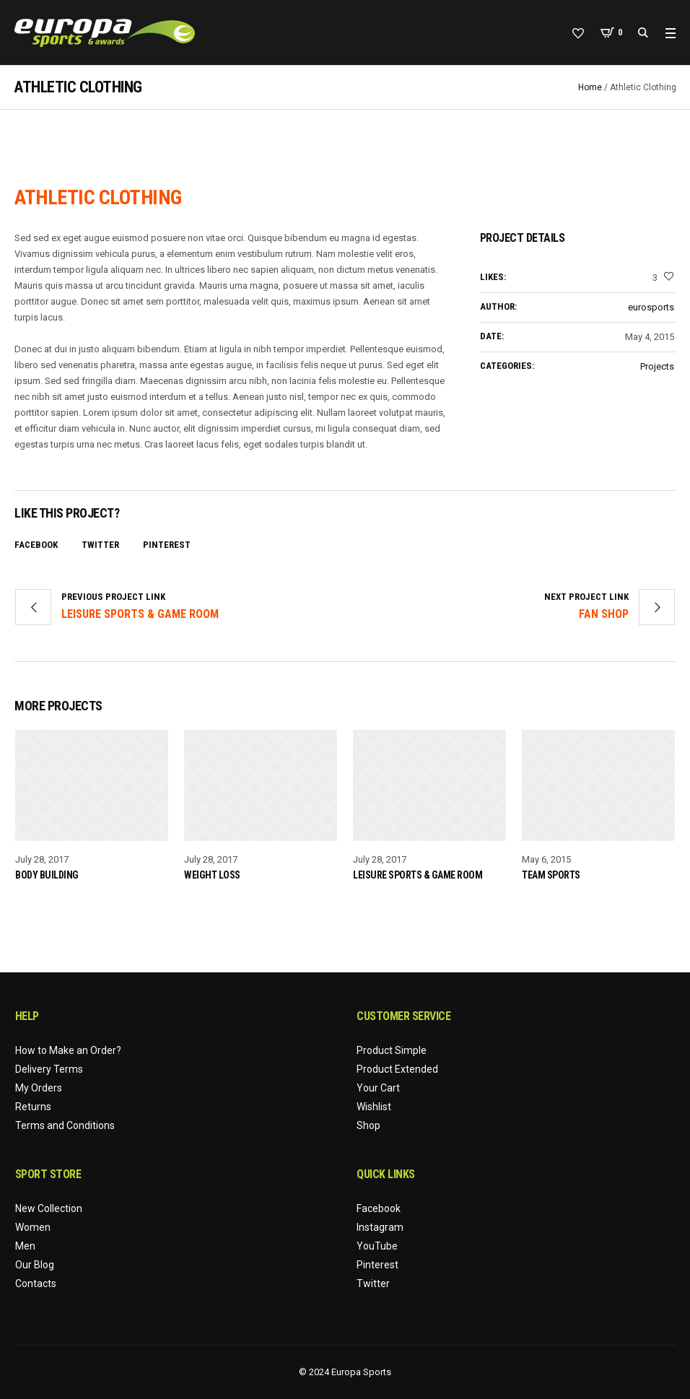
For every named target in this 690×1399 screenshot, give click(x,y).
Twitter (100, 544)
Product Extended (397, 1069)
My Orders (38, 1088)
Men (25, 1246)
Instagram (380, 1227)
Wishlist (374, 1106)
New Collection (48, 1208)
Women (33, 1227)
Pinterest (167, 544)
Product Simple (392, 1050)
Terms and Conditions (65, 1125)
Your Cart (378, 1088)
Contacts (35, 1283)
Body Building (47, 875)
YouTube (377, 1246)
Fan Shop (604, 614)
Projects (657, 366)
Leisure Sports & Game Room (140, 614)
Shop (368, 1125)
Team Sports (551, 875)
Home (590, 87)
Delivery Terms (49, 1069)
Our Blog (34, 1265)
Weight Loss (212, 875)
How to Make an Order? (68, 1050)
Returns (33, 1106)
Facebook (36, 544)
